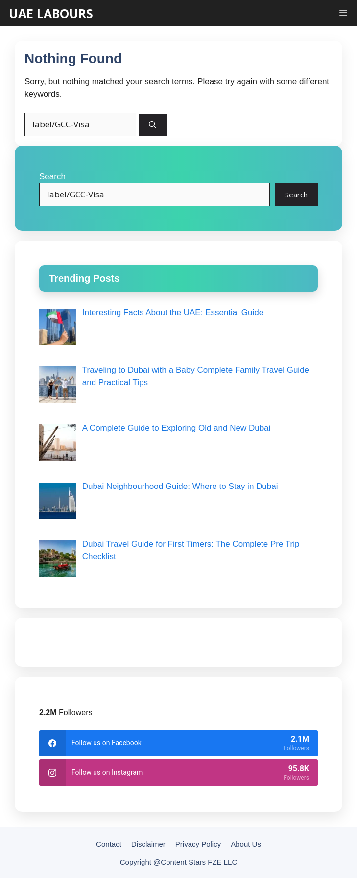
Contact (108, 844)
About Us (246, 844)
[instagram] (178, 772)
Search (52, 176)
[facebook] (178, 743)
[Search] (153, 125)
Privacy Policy (198, 844)
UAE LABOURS (51, 13)
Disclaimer (148, 844)
